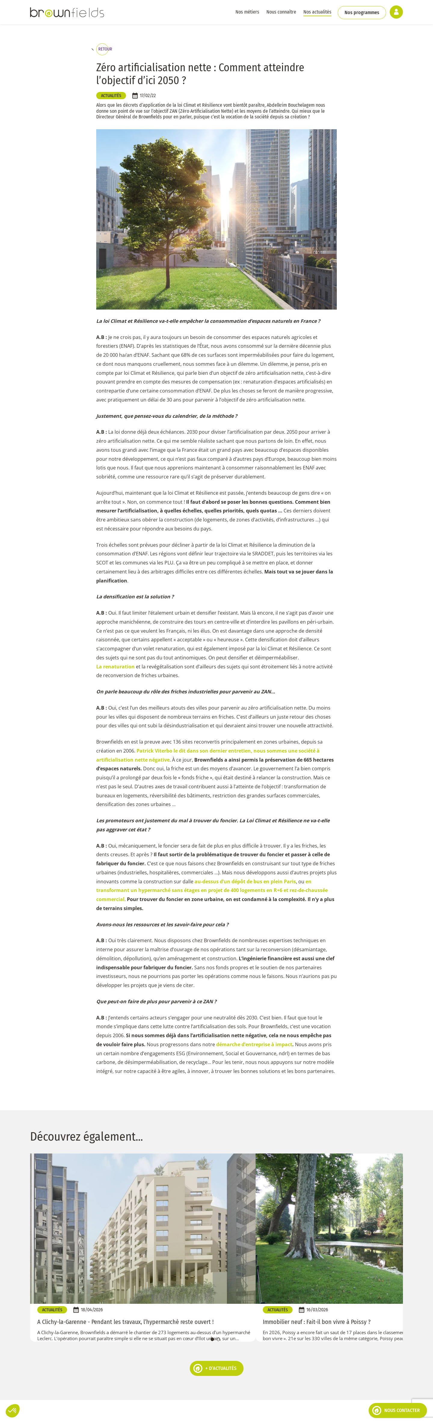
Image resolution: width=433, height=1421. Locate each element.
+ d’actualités (214, 1250)
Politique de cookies (112, 1412)
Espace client (243, 1412)
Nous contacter (396, 1410)
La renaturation (115, 671)
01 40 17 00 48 (216, 1352)
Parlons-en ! (305, 1356)
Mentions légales (154, 1412)
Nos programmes (361, 12)
